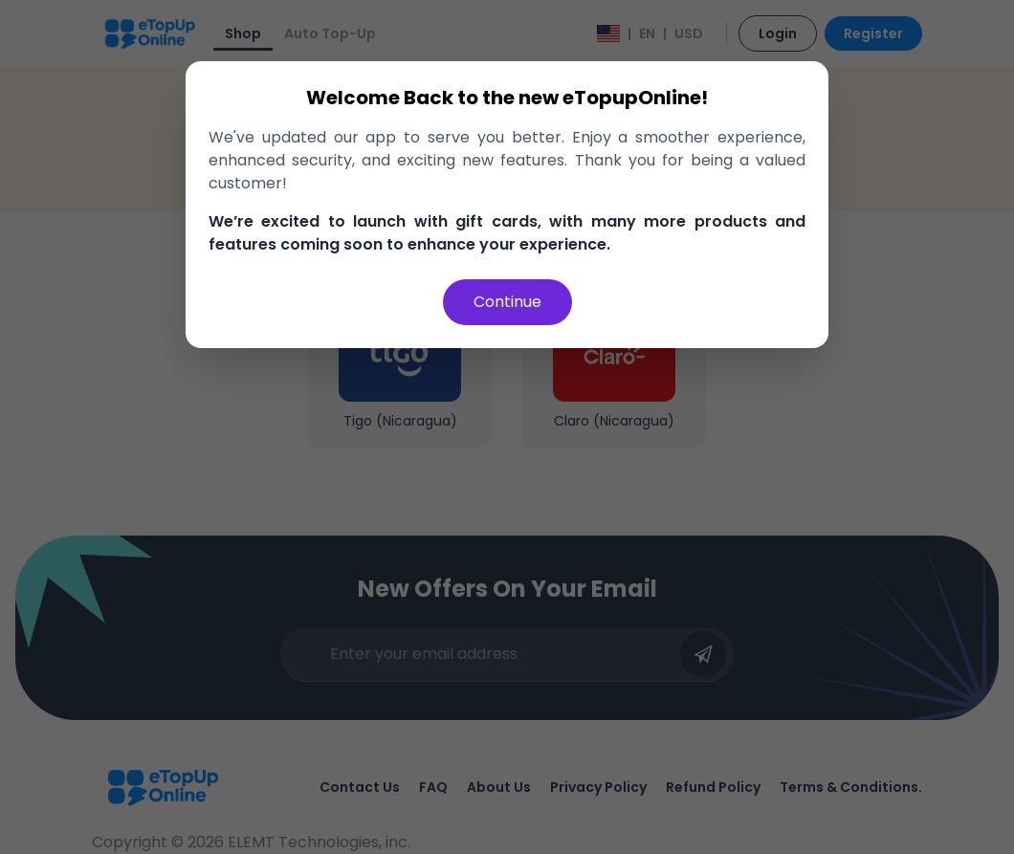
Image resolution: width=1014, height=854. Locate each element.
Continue (507, 302)
